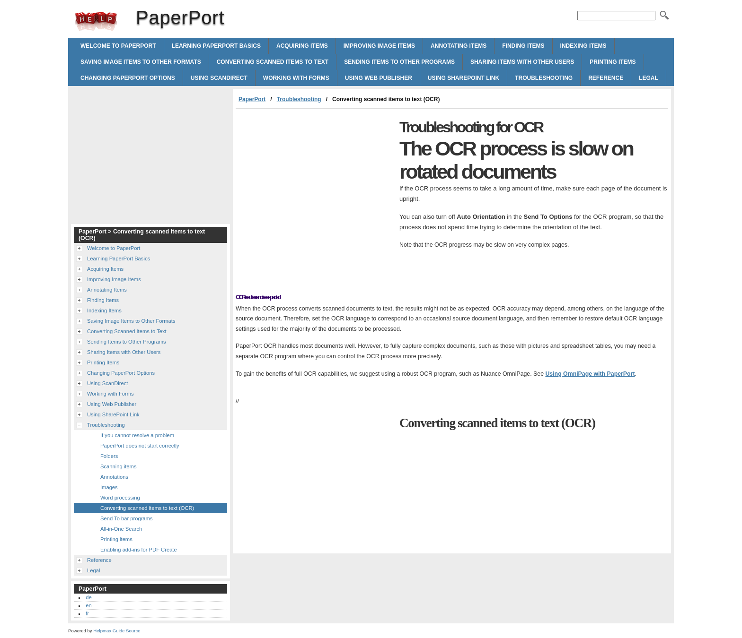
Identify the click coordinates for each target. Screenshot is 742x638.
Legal (648, 78)
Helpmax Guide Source (116, 630)
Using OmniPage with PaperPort (590, 374)
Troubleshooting (544, 78)
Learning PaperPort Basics (216, 46)
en (88, 605)
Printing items (116, 539)
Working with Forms (296, 78)
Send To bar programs (126, 518)
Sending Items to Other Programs (399, 62)
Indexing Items (583, 46)
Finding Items (523, 46)
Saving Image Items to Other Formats (140, 62)
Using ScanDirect (219, 78)
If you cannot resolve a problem (137, 435)
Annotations (114, 477)
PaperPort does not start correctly (139, 445)
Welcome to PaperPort (118, 46)
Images (109, 487)
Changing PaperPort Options (127, 78)
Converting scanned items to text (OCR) (147, 508)
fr (87, 613)
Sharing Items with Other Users (522, 62)
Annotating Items (458, 46)
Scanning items (118, 466)
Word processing (120, 497)
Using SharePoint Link (463, 78)
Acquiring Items (302, 46)
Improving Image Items (379, 46)
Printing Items (613, 62)
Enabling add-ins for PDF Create (138, 549)
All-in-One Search (121, 529)
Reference (605, 78)
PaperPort (96, 21)
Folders (109, 456)
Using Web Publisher (378, 78)
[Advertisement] (315, 180)
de (88, 597)
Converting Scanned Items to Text (272, 62)
